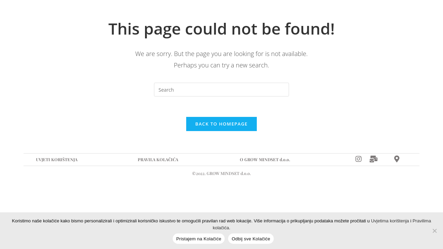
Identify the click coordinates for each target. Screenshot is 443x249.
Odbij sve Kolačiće (251, 238)
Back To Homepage (221, 124)
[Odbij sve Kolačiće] (434, 230)
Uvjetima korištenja (390, 220)
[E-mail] (387, 15)
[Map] (410, 15)
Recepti (206, 15)
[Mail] (374, 159)
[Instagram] (372, 15)
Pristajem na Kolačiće (198, 238)
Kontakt (245, 15)
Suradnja (119, 15)
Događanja (163, 15)
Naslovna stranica (63, 15)
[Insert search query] (221, 89)
